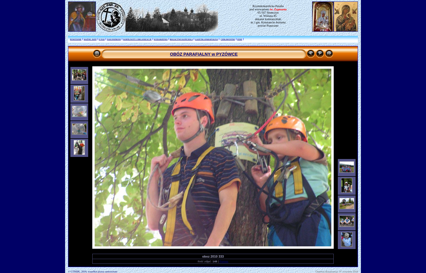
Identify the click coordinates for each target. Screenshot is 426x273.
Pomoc (224, 261)
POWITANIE (76, 39)
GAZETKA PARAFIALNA (206, 39)
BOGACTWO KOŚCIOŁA (181, 39)
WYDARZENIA (161, 39)
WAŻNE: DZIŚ (90, 39)
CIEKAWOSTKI (228, 39)
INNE (239, 39)
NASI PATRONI (114, 39)
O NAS (102, 39)
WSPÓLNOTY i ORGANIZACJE (137, 39)
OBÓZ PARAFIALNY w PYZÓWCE (204, 54)
